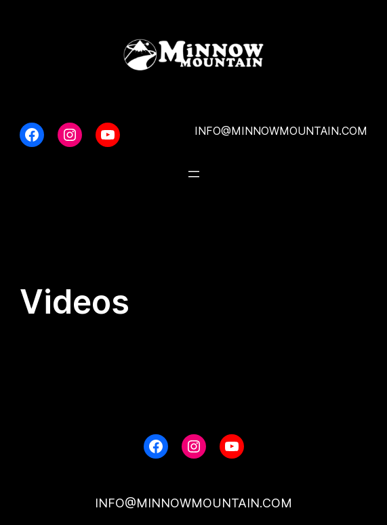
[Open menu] (194, 174)
